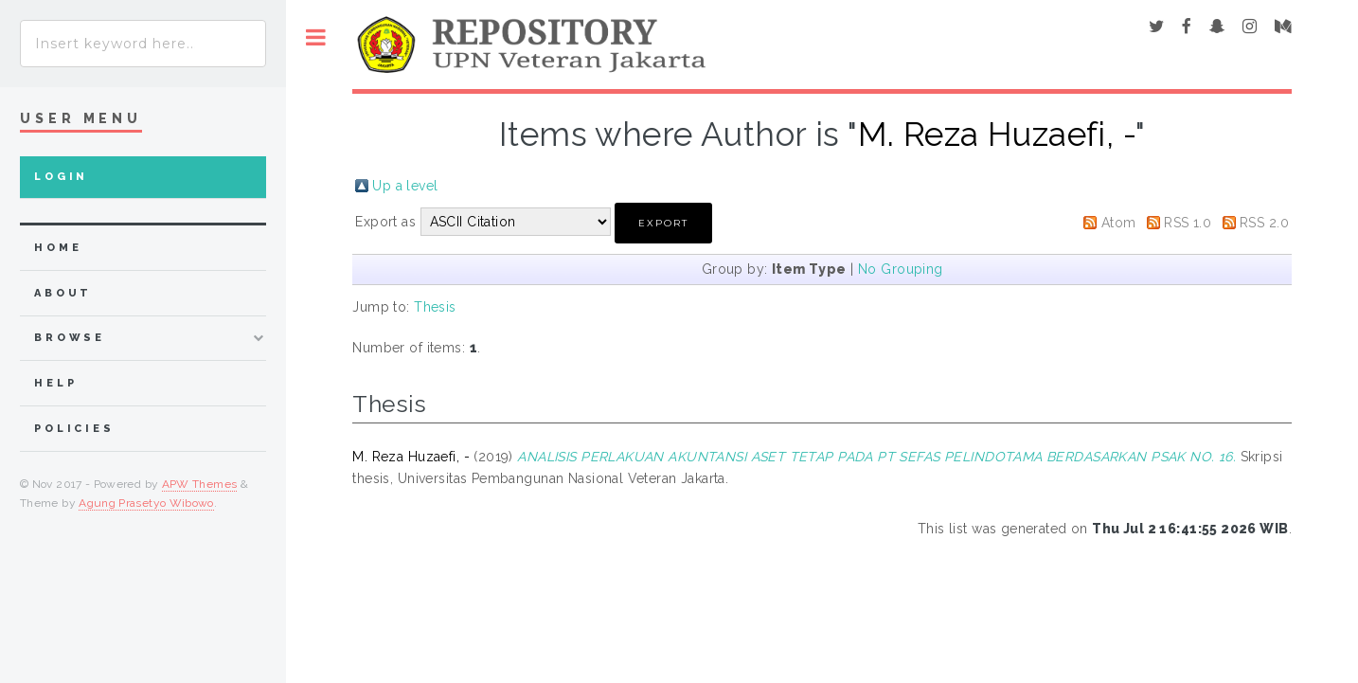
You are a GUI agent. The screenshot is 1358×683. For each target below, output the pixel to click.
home (57, 248)
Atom (1118, 222)
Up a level (405, 185)
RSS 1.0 (1187, 222)
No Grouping (900, 269)
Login (61, 177)
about (63, 293)
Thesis (435, 307)
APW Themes (200, 484)
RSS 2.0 (1264, 222)
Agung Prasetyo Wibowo (146, 503)
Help (55, 383)
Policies (74, 428)
